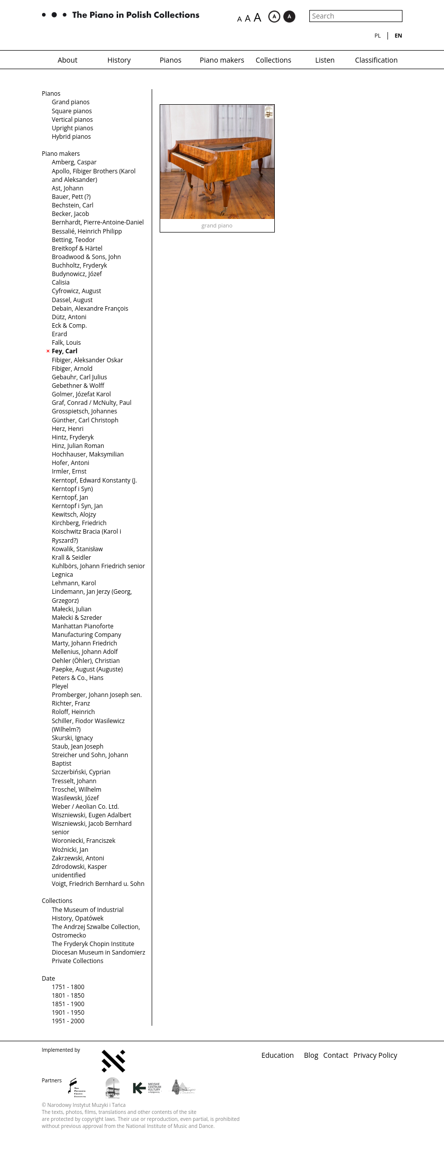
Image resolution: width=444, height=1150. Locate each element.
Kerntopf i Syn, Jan (77, 506)
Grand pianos (71, 102)
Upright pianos (73, 128)
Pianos (170, 60)
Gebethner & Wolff (78, 385)
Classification (376, 60)
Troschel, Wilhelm (77, 789)
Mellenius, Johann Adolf (85, 651)
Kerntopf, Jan (70, 497)
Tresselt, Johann (74, 781)
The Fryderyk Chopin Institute (93, 944)
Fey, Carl (65, 351)
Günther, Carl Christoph (85, 420)
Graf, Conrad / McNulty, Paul (92, 402)
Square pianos (72, 111)
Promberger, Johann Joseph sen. (97, 695)
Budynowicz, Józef (77, 274)
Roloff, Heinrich (73, 712)
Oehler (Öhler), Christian (86, 660)
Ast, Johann (68, 188)
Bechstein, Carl (73, 205)
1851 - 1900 (68, 1004)
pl (377, 35)
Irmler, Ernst (69, 471)
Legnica (62, 574)
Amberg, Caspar (74, 162)
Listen (325, 60)
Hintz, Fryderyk (73, 437)
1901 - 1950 (68, 1012)
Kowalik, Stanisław (77, 549)
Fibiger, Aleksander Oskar (87, 360)
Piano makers (222, 60)
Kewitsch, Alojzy (74, 514)
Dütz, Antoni (69, 317)
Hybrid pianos (71, 136)
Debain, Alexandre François (90, 308)
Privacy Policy (375, 1055)
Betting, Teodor (73, 240)
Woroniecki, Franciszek (84, 840)
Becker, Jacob (71, 213)
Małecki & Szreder (77, 617)
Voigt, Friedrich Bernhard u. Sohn (98, 883)
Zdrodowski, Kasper (79, 866)
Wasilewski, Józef (75, 798)
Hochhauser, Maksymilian (88, 454)
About (67, 60)
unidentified (69, 875)
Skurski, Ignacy (72, 738)
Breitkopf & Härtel (77, 248)
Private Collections (78, 961)
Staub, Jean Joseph (78, 746)
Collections (273, 60)
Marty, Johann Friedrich (84, 643)
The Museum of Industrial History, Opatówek (88, 914)
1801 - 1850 (68, 995)
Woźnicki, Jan (70, 849)
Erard (60, 334)
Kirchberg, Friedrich (79, 523)
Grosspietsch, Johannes (84, 411)
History (119, 60)
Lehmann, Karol (74, 583)
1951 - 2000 (68, 1021)
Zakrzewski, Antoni (78, 858)
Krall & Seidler (71, 557)
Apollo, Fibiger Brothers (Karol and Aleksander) (94, 175)
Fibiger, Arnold (72, 368)
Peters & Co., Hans (78, 677)
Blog (311, 1055)
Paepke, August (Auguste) (87, 669)
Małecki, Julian (72, 609)
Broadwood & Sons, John (86, 257)
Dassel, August (72, 300)
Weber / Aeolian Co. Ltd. (85, 806)
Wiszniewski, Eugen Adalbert (92, 815)
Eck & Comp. (69, 325)
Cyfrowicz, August (76, 291)
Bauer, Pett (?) (71, 196)
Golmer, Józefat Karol (81, 394)
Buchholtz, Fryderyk (79, 265)
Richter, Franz (71, 703)
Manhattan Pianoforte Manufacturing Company (86, 630)
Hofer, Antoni (71, 462)
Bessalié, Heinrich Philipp (87, 231)
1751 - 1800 (68, 987)
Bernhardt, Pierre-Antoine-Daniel (98, 222)
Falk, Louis (66, 342)
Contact (335, 1055)
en (398, 35)
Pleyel (60, 686)
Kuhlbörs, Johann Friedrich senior (98, 566)
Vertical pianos (72, 119)
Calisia (61, 282)
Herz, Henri (68, 428)
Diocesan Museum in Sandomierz (99, 952)
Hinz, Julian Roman (78, 445)
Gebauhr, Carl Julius (79, 377)
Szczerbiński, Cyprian (81, 772)
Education (277, 1055)
